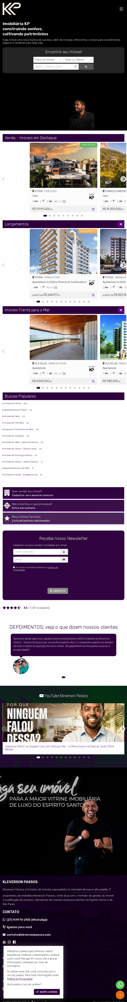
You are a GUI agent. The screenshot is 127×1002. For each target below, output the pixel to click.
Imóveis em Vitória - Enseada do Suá (21, 474)
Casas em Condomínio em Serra (19, 429)
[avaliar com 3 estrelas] (11, 608)
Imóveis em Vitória (12, 403)
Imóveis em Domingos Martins (18, 455)
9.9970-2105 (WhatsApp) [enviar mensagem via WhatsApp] (27, 919)
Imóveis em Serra (12, 416)
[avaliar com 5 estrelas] (19, 608)
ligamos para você (19, 927)
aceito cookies (47, 991)
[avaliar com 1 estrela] (4, 608)
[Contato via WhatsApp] (120, 984)
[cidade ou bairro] (32, 67)
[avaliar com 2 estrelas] (8, 608)
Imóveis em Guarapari (14, 436)
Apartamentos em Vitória (15, 410)
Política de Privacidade (20, 978)
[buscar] (62, 67)
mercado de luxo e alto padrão (89, 889)
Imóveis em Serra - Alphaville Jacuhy (21, 442)
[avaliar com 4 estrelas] (15, 608)
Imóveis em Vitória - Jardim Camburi (21, 462)
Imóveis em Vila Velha (14, 423)
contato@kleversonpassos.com (29, 934)
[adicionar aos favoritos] (93, 209)
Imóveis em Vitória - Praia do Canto (20, 448)
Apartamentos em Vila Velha (17, 468)
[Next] (123, 179)
